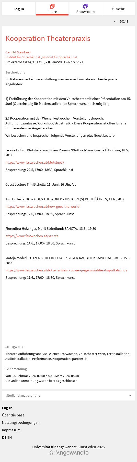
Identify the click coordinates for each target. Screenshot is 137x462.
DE (4, 437)
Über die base (13, 415)
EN (9, 437)
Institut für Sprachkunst (22, 57)
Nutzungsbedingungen (21, 422)
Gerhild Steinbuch (18, 52)
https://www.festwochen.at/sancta (31, 235)
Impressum (11, 429)
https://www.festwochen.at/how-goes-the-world (42, 206)
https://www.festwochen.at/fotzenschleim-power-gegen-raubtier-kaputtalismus (66, 270)
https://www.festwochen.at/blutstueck (34, 162)
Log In (7, 407)
